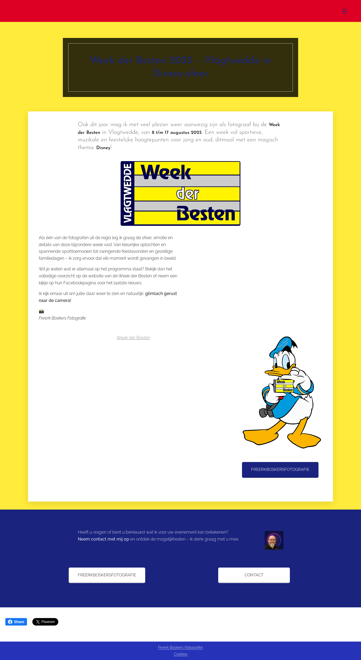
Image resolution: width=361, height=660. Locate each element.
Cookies (180, 654)
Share (16, 622)
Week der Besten (133, 337)
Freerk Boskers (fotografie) (180, 647)
